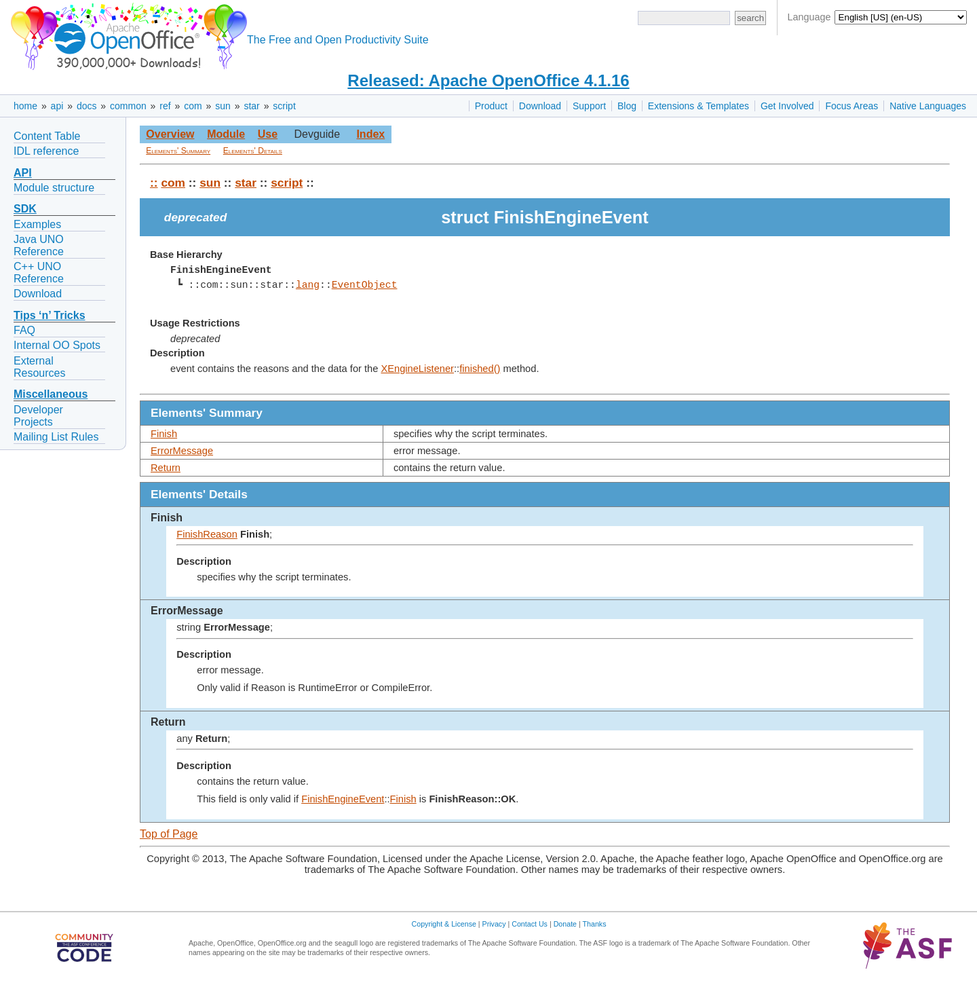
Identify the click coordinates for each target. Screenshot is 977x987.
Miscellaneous (51, 394)
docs (87, 105)
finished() (479, 368)
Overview (170, 134)
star (251, 105)
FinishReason (206, 534)
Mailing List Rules (56, 437)
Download (540, 105)
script (284, 105)
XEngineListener (417, 368)
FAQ (24, 330)
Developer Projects (38, 416)
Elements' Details (252, 150)
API (23, 173)
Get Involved (787, 105)
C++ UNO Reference (39, 272)
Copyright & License (444, 924)
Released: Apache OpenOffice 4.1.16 (488, 80)
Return (165, 467)
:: (154, 182)
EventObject (364, 285)
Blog (626, 105)
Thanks (595, 924)
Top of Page (168, 834)
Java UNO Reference (39, 245)
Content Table (47, 136)
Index (370, 134)
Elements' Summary (178, 150)
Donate (565, 924)
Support (589, 105)
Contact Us (530, 924)
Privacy (494, 924)
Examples (37, 224)
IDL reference (46, 151)
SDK (25, 209)
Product (491, 105)
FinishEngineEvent (342, 799)
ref (164, 105)
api (57, 105)
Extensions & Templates (698, 105)
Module (226, 134)
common (128, 105)
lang (308, 285)
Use (267, 134)
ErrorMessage (182, 450)
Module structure (54, 187)
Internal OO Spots (57, 345)
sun (223, 105)
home (25, 105)
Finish (164, 433)
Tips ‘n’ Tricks (49, 315)
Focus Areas (851, 105)
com (193, 105)
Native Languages (927, 105)
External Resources (39, 367)
